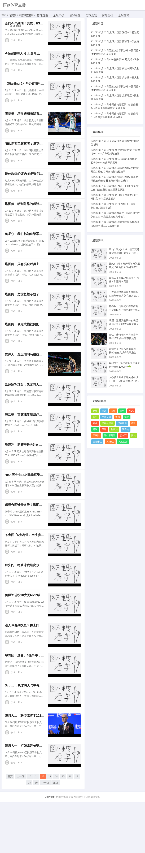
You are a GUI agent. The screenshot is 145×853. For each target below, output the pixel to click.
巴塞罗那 (122, 423)
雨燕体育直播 (14, 5)
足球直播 (26, 15)
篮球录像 (75, 15)
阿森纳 (125, 429)
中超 (117, 417)
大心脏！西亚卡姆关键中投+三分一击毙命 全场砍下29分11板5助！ (123, 381)
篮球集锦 (107, 15)
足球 (95, 411)
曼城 (133, 435)
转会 (95, 423)
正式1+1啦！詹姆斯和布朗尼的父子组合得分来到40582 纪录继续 (124, 267)
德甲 (126, 417)
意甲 (95, 417)
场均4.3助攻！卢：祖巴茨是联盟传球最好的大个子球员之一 (124, 253)
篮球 (113, 411)
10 (29, 828)
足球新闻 (123, 15)
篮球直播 (42, 15)
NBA (131, 411)
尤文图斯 (123, 441)
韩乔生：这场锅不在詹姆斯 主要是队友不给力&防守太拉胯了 (124, 310)
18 (29, 834)
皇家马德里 (107, 423)
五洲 (104, 429)
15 (63, 828)
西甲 (122, 411)
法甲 (133, 423)
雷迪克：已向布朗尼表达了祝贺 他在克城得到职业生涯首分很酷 (124, 352)
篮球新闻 (15, 25)
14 (56, 828)
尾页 (55, 834)
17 (77, 828)
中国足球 (106, 417)
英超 (104, 411)
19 (36, 834)
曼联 (95, 429)
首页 (12, 15)
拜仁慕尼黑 (109, 435)
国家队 (96, 435)
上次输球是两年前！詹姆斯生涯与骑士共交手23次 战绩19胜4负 (124, 296)
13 (49, 828)
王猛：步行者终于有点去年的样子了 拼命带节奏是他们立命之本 (124, 338)
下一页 (45, 834)
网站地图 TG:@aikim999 (87, 847)
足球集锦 (91, 15)
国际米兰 (97, 441)
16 (70, 828)
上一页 (20, 828)
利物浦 (114, 429)
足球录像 (58, 15)
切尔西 (123, 435)
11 (36, 828)
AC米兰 (110, 441)
